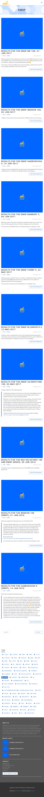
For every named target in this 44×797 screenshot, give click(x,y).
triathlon (14, 709)
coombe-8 (33, 670)
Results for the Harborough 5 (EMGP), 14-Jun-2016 (19, 587)
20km (4, 661)
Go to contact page (10, 773)
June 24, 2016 (37, 517)
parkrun (16, 700)
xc (21, 713)
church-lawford (20, 670)
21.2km (12, 661)
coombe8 (6, 674)
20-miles (22, 657)
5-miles (5, 664)
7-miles (5, 667)
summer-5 (15, 706)
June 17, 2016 (37, 590)
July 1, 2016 (37, 464)
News (8, 55)
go (32, 677)
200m (30, 657)
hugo (38, 690)
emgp (5, 677)
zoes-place (29, 713)
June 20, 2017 (37, 166)
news (33, 696)
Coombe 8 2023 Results (16, 748)
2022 (37, 657)
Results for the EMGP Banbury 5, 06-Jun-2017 (20, 215)
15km (14, 657)
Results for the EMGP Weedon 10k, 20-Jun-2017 (21, 111)
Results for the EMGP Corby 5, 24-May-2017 (21, 271)
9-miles (23, 667)
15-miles (6, 657)
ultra (23, 709)
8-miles (14, 667)
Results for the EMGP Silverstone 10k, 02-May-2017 (21, 383)
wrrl (14, 713)
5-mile (34, 661)
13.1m (36, 654)
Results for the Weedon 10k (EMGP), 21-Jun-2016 (17, 514)
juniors (21, 693)
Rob (4, 55)
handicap (33, 683)
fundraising (24, 677)
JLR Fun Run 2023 (14, 754)
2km (20, 661)
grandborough (17, 680)
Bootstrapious (18, 790)
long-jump (31, 693)
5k (12, 664)
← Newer (5, 632)
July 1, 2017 (37, 114)
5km (19, 664)
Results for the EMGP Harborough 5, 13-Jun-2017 (21, 162)
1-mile (5, 654)
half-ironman (7, 683)
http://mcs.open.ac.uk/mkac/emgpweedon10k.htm (21, 615)
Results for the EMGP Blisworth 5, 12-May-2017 (22, 328)
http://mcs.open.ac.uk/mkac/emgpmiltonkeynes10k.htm (18, 538)
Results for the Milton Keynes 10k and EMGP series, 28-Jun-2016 (21, 461)
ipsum (5, 693)
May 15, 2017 (37, 332)
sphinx (5, 706)
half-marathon (21, 683)
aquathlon (33, 667)
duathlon (37, 674)
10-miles (14, 654)
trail (5, 709)
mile (15, 696)
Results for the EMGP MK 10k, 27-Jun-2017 (20, 52)
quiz (14, 703)
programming (27, 700)
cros (14, 674)
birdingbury (7, 670)
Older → (39, 632)
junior (13, 693)
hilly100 (5, 687)
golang (5, 680)
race (21, 703)
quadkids (6, 703)
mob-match (24, 696)
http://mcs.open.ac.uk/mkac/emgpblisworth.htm (16, 415)
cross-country (25, 674)
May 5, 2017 (37, 386)
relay (29, 703)
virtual (31, 709)
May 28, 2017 (37, 274)
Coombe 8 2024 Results (16, 742)
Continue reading (36, 69)
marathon (6, 696)
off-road (6, 700)
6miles (35, 664)
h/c (27, 680)
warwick (6, 713)
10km (29, 654)
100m (22, 654)
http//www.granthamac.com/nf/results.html (17, 690)
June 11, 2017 (37, 219)
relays (37, 703)
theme (33, 706)
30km (26, 661)
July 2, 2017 (37, 55)
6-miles (26, 664)
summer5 (24, 706)
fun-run (13, 677)
